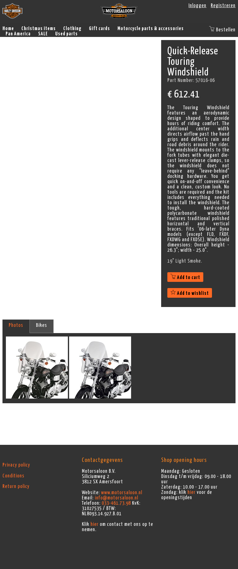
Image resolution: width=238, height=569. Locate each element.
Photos (16, 325)
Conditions (13, 475)
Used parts (66, 33)
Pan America (18, 33)
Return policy (15, 486)
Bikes (41, 325)
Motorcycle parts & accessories (150, 28)
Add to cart (185, 277)
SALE (43, 33)
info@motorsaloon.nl (116, 497)
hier (94, 524)
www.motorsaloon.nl (121, 492)
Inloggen (197, 5)
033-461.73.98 (116, 503)
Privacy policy (16, 465)
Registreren (223, 5)
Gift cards (99, 28)
